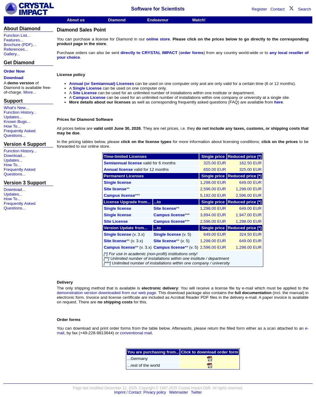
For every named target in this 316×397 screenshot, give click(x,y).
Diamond (117, 20)
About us (76, 20)
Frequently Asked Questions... (19, 133)
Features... (13, 40)
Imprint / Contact (127, 392)
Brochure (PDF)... (20, 44)
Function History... (20, 112)
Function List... (17, 35)
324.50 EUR (250, 234)
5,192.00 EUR (213, 195)
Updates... (13, 117)
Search (304, 9)
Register (259, 9)
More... (29, 92)
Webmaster (178, 392)
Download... (14, 155)
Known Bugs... (17, 121)
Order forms (69, 319)
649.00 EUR (250, 182)
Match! (199, 20)
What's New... (16, 107)
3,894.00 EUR (213, 215)
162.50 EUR (250, 163)
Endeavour (157, 20)
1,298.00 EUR (213, 182)
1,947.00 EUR (249, 215)
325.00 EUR (215, 163)
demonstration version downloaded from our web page (106, 292)
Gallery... (12, 54)
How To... (12, 126)
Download (13, 77)
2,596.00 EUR (213, 189)
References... (16, 49)
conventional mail (136, 333)
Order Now (14, 71)
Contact (277, 9)
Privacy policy (154, 392)
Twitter (196, 392)
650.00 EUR (215, 169)
